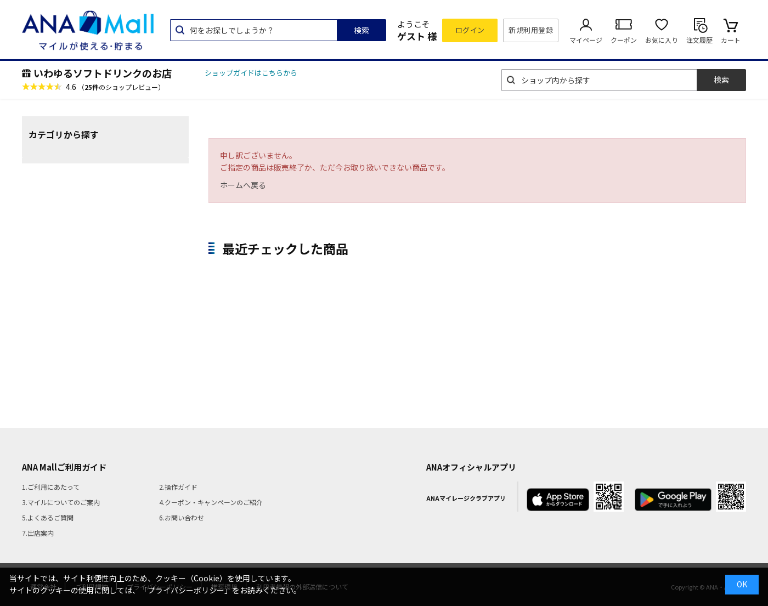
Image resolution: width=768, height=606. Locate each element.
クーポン (624, 39)
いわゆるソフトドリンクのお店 (102, 73)
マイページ (585, 39)
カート (731, 39)
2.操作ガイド (178, 486)
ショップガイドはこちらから (251, 72)
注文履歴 (699, 39)
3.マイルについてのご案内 (61, 502)
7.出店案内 (38, 532)
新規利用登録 (531, 30)
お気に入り (661, 39)
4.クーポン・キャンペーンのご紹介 (211, 502)
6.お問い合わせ (181, 517)
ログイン (470, 30)
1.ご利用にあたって (51, 486)
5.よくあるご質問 (48, 517)
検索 (361, 30)
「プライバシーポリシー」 (186, 590)
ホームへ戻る (243, 184)
